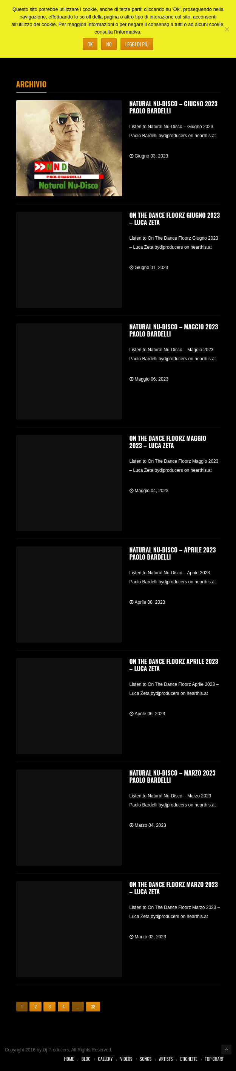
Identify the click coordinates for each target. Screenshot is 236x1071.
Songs (146, 1059)
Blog (86, 1059)
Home (69, 1059)
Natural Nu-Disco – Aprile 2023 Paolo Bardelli (173, 553)
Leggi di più (137, 44)
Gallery (105, 1059)
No (108, 44)
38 (93, 1006)
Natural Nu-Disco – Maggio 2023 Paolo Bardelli (174, 330)
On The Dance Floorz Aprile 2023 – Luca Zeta (174, 665)
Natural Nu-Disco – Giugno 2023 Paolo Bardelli (173, 107)
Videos (126, 1059)
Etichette (188, 1059)
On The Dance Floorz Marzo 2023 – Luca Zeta (174, 888)
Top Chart (214, 1059)
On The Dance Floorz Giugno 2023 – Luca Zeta (175, 219)
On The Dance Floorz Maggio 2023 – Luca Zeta (168, 442)
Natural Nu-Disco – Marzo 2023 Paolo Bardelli (173, 776)
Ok (90, 44)
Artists (166, 1059)
